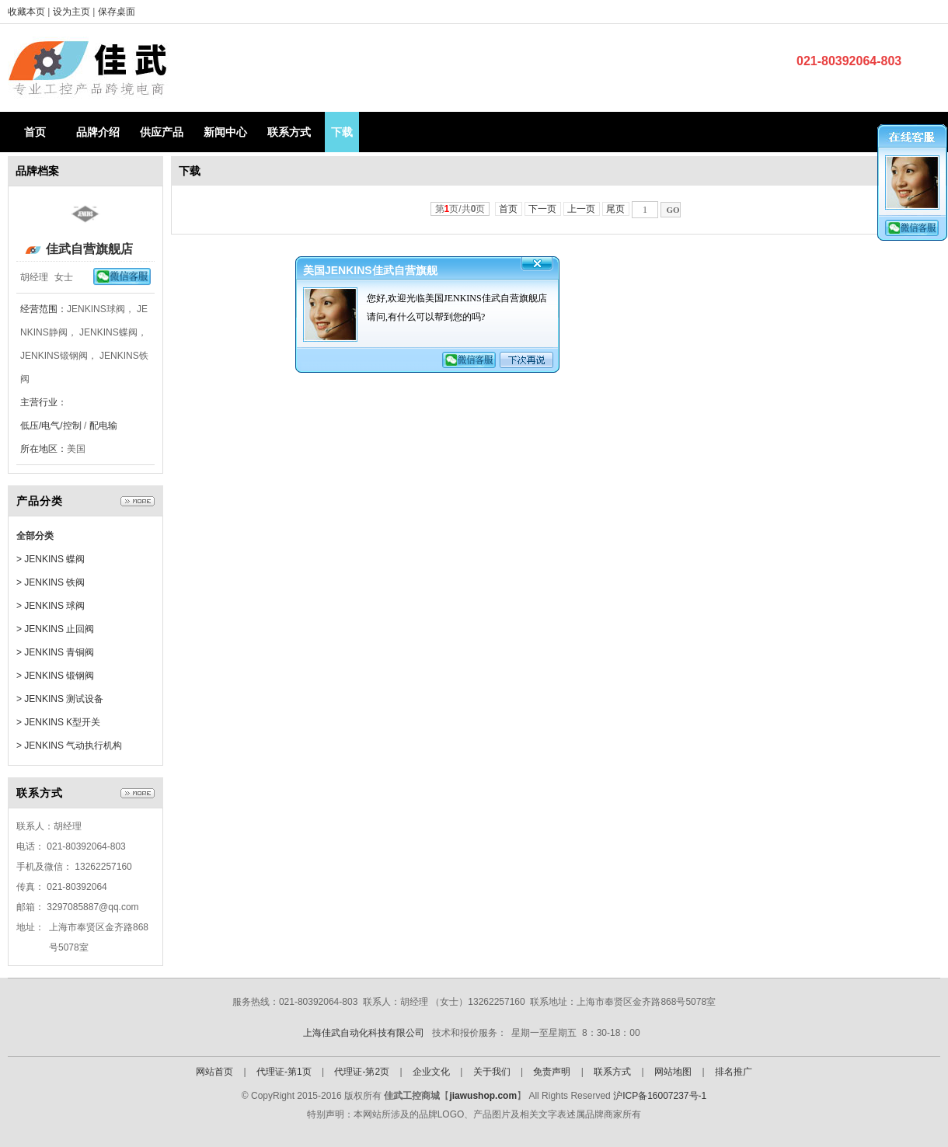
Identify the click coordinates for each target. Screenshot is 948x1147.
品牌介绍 (98, 132)
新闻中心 (225, 132)
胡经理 (34, 277)
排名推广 (733, 1071)
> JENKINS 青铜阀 (55, 652)
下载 (342, 132)
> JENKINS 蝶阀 (50, 559)
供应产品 (161, 132)
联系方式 (289, 132)
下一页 (542, 208)
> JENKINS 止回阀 (55, 629)
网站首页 (214, 1071)
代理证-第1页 (284, 1071)
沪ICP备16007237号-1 (659, 1095)
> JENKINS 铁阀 (50, 582)
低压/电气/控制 (51, 425)
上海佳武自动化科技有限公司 (363, 1032)
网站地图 (673, 1071)
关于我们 (492, 1071)
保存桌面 (116, 11)
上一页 (581, 208)
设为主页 (72, 11)
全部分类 (35, 535)
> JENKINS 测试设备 (59, 698)
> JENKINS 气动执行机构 (69, 745)
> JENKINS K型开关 (58, 722)
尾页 (616, 208)
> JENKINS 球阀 (50, 605)
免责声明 (551, 1071)
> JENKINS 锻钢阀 (55, 675)
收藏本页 (26, 11)
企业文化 (431, 1071)
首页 (35, 132)
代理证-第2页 (361, 1071)
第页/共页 (460, 208)
